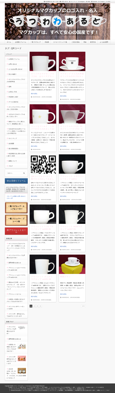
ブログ (11, 166)
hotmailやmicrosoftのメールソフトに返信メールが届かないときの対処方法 (16, 131)
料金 (85, 42)
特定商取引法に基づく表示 (52, 1)
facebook (95, 1)
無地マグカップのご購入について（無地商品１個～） (73, 389)
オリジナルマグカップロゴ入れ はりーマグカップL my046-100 (42, 76)
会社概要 (11, 143)
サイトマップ (74, 1)
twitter (88, 1)
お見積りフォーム (20, 42)
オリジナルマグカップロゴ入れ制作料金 (60, 387)
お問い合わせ (64, 1)
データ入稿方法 (13, 102)
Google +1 (102, 1)
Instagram (82, 1)
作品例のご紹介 (13, 97)
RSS (109, 1)
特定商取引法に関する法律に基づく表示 (85, 390)
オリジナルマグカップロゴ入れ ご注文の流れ (22, 389)
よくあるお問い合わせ (15, 69)
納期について (13, 161)
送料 (10, 86)
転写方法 (93, 42)
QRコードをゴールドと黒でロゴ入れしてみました (42, 178)
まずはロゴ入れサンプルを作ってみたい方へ (46, 389)
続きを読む (34, 93)
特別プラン (65, 276)
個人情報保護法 (13, 148)
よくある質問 (104, 42)
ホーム (9, 42)
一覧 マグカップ (36, 42)
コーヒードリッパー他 (60, 42)
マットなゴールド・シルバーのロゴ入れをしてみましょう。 (42, 128)
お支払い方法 (13, 92)
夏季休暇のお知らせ (15, 262)
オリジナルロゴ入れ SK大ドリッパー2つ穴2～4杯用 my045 (71, 128)
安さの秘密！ (13, 74)
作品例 (47, 42)
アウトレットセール (17, 231)
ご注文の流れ (76, 42)
